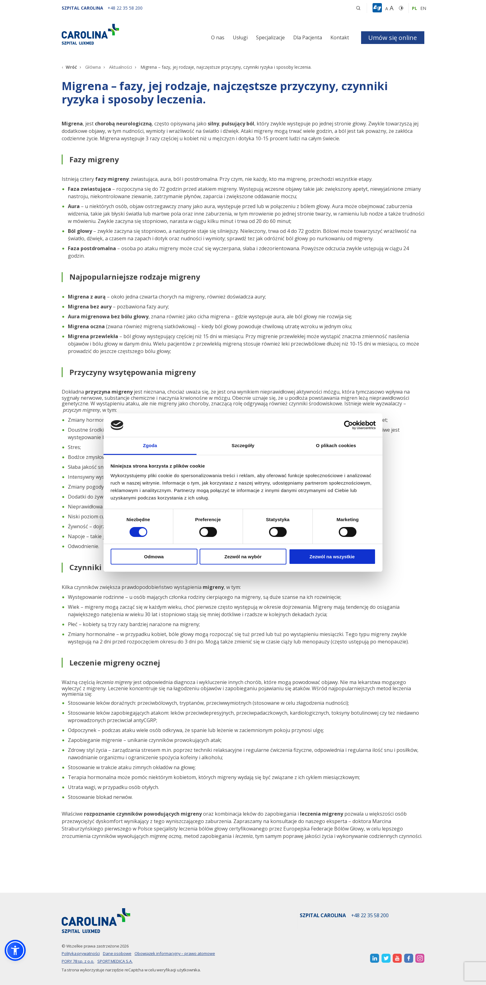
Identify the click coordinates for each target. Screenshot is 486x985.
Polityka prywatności (81, 953)
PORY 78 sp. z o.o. (78, 961)
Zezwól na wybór (243, 556)
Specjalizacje (270, 37)
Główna (93, 67)
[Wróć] (69, 67)
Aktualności (120, 67)
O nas (217, 37)
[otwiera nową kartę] (374, 958)
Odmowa (154, 556)
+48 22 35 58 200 (370, 915)
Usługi (240, 37)
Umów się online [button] (392, 37)
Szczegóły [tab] (243, 445)
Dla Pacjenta (307, 37)
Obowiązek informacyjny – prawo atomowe (175, 953)
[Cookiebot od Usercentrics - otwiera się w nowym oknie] (348, 425)
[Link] (119, 34)
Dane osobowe (117, 953)
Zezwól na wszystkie (332, 556)
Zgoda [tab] (150, 445)
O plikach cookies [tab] (336, 445)
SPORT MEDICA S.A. (115, 961)
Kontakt (339, 37)
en (423, 8)
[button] (378, 8)
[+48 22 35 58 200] (125, 8)
